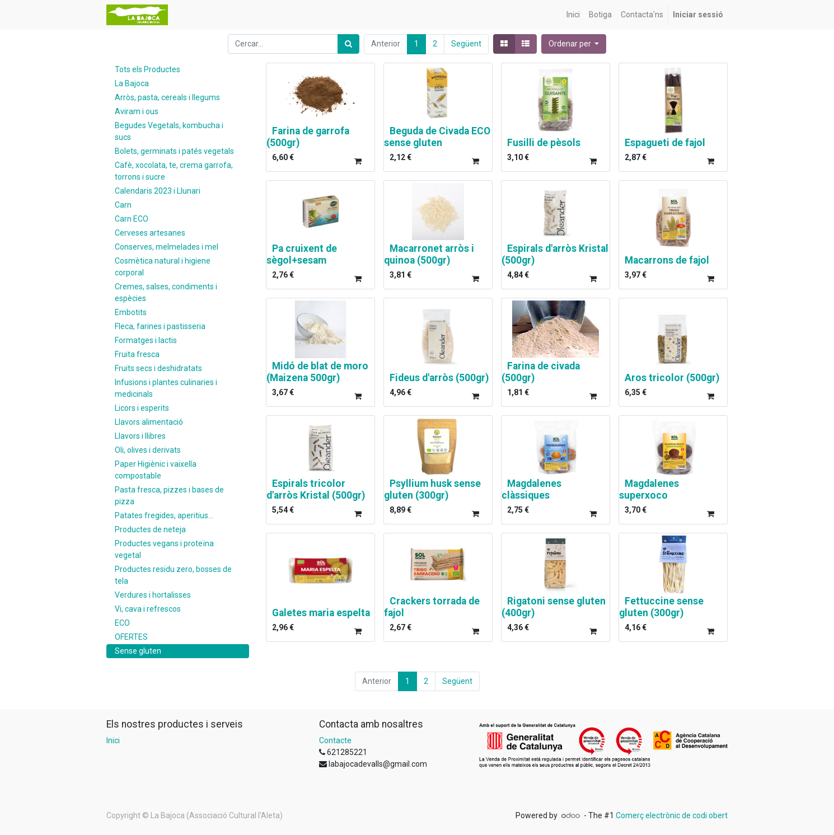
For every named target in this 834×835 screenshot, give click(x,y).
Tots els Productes (147, 69)
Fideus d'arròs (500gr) (439, 377)
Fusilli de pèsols (543, 142)
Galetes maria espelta (321, 612)
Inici (113, 740)
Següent (466, 43)
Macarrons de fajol (667, 260)
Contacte (335, 740)
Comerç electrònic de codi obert (672, 815)
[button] (574, 44)
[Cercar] (348, 44)
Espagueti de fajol (665, 142)
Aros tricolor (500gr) (672, 377)
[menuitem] (573, 14)
